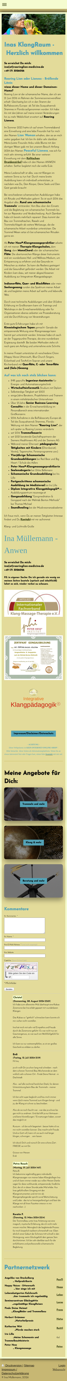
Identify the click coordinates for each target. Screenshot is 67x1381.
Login (62, 1365)
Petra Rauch (20, 1164)
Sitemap (29, 1365)
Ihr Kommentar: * (11, 916)
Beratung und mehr (34, 881)
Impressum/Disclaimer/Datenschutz (33, 733)
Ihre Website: (9, 952)
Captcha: (15, 961)
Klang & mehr (33, 842)
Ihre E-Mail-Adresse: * (20, 945)
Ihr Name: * (9, 937)
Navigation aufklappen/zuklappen (33, 4)
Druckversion (12, 1365)
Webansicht (59, 1369)
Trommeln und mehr (33, 804)
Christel (17, 997)
